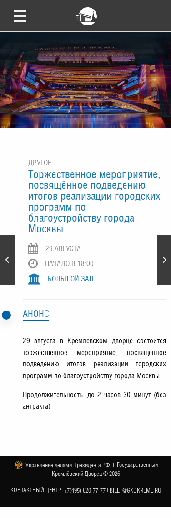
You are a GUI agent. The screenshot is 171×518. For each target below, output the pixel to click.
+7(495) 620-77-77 (85, 490)
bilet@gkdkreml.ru (135, 490)
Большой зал (71, 279)
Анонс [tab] (36, 313)
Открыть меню (20, 15)
